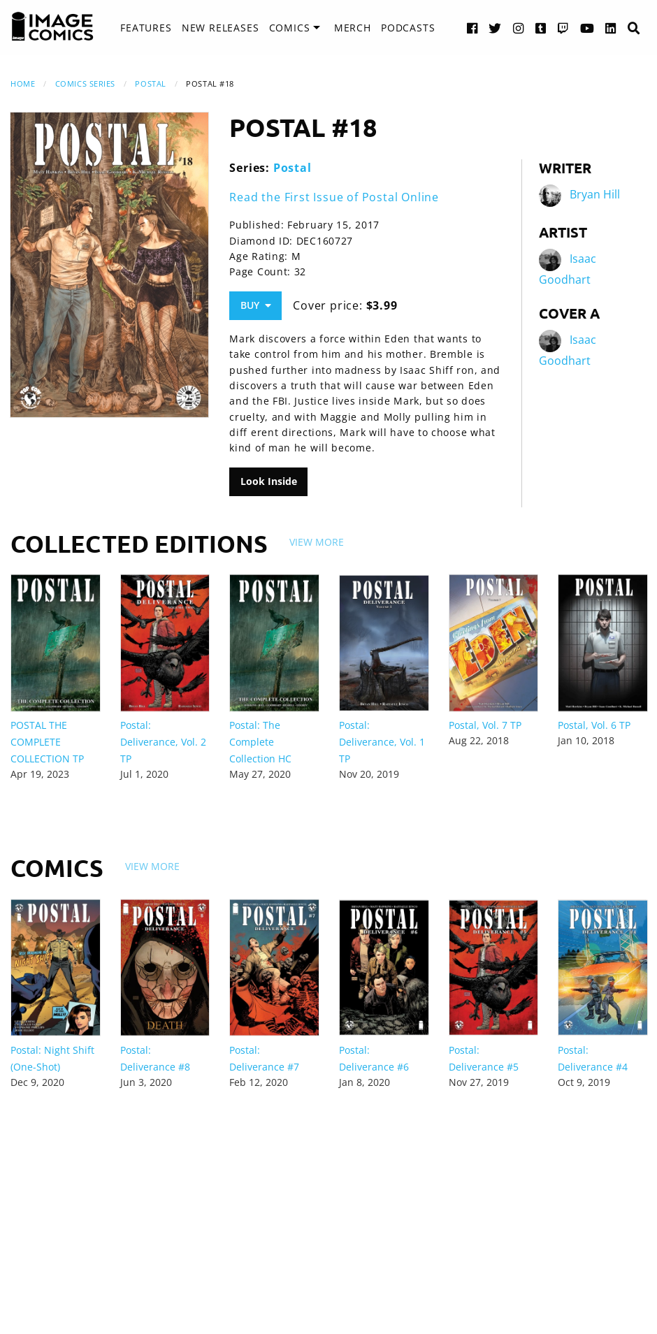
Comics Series (85, 83)
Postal (150, 83)
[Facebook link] (472, 28)
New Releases (220, 27)
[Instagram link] (518, 28)
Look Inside (268, 481)
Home (22, 83)
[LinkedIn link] (610, 28)
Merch (352, 27)
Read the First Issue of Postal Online (334, 197)
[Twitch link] (563, 28)
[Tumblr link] (541, 28)
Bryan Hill (595, 194)
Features (145, 27)
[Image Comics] (52, 26)
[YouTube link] (587, 28)
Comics (289, 27)
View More (316, 542)
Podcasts (408, 27)
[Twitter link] (495, 28)
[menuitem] (145, 28)
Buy (255, 305)
